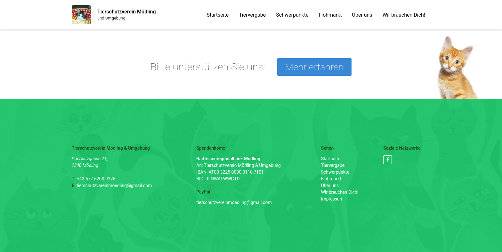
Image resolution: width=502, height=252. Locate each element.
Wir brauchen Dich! (404, 15)
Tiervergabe (252, 15)
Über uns (362, 15)
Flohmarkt (330, 15)
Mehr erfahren (314, 67)
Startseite (217, 15)
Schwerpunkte (292, 15)
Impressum (332, 198)
